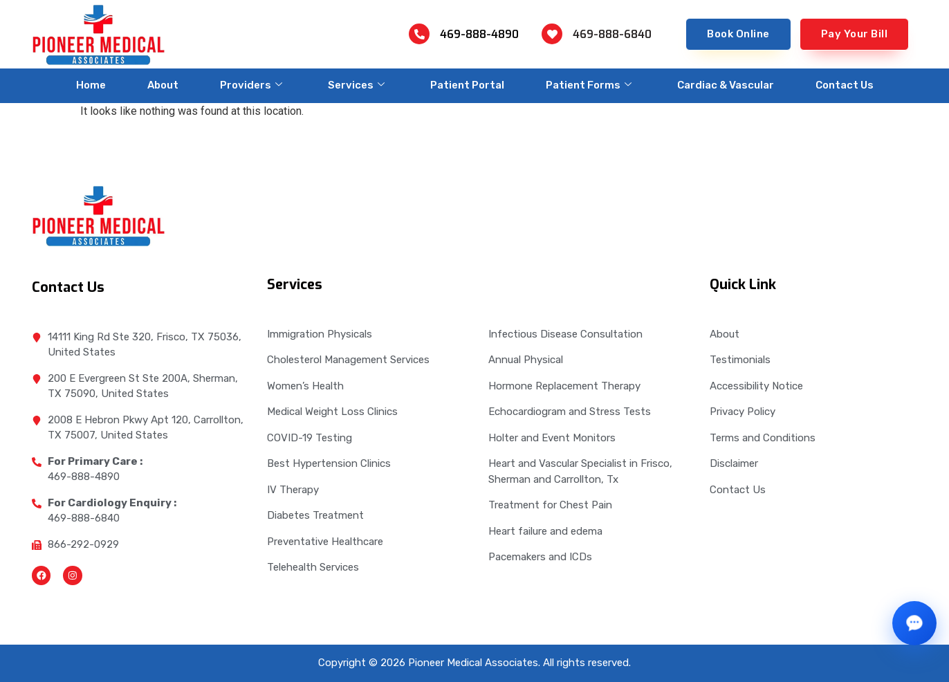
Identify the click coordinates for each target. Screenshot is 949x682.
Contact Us (845, 85)
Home (91, 85)
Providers (251, 85)
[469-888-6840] (552, 34)
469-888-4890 (479, 34)
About (162, 85)
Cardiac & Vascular (725, 85)
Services (356, 85)
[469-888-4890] (419, 34)
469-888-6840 (612, 34)
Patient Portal (467, 85)
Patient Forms (589, 85)
